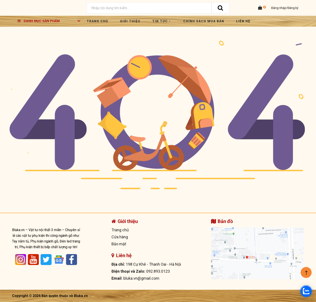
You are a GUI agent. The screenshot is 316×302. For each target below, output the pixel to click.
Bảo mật (118, 244)
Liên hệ (243, 21)
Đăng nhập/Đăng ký (284, 8)
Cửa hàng (119, 237)
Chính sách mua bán (203, 21)
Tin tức (161, 21)
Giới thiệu (130, 21)
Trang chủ (97, 21)
